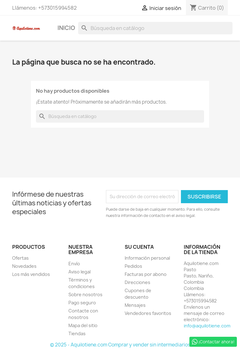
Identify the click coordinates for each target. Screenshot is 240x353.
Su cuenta (139, 246)
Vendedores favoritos (148, 313)
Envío (74, 264)
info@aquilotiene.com (207, 326)
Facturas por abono (146, 274)
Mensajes (135, 305)
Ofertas (20, 258)
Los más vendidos (31, 274)
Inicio (66, 28)
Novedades (24, 266)
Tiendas (77, 333)
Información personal (147, 258)
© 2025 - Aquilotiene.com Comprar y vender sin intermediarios (120, 344)
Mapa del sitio (83, 325)
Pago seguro (82, 303)
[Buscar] (155, 28)
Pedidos (133, 266)
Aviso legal (79, 272)
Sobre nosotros (85, 294)
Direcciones (137, 282)
